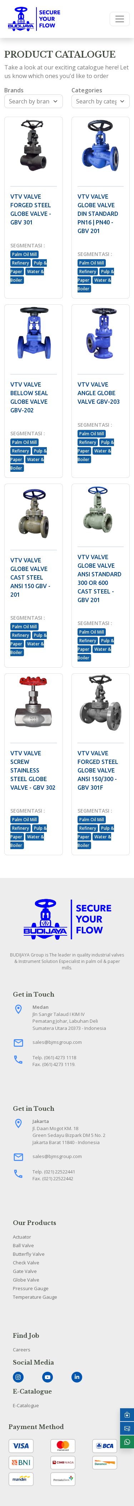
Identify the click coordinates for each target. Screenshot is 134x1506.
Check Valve (26, 1262)
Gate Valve (25, 1271)
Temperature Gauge (35, 1297)
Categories (86, 90)
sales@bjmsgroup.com (57, 1042)
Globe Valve (26, 1280)
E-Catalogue (26, 1405)
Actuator (22, 1237)
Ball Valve (23, 1245)
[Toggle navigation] (120, 19)
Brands (14, 90)
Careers (21, 1349)
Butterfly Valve (29, 1254)
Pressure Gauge (31, 1288)
